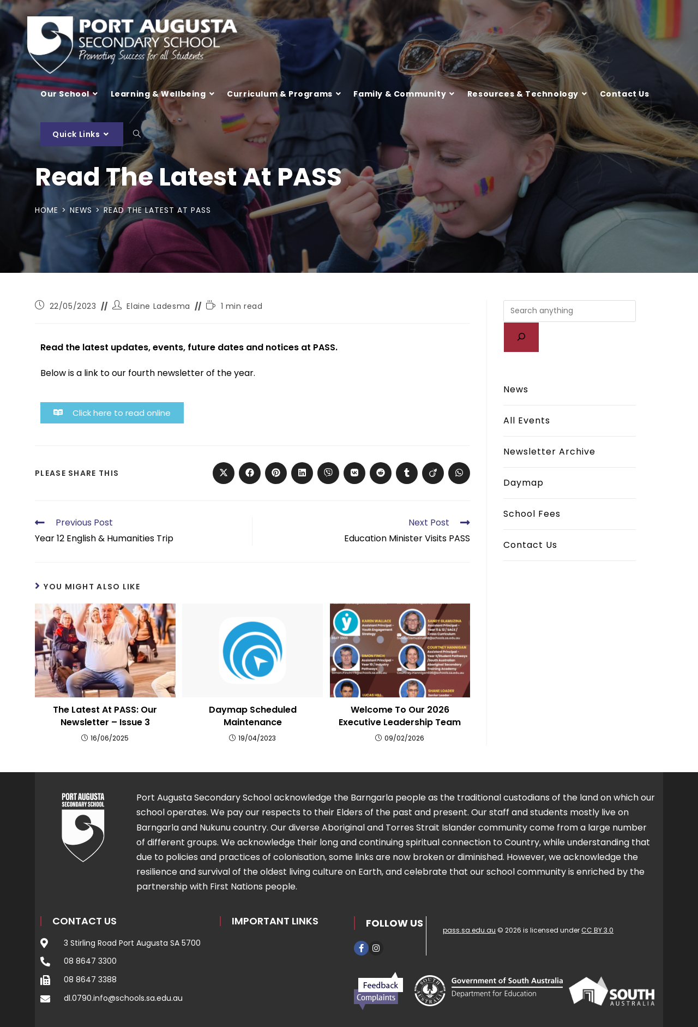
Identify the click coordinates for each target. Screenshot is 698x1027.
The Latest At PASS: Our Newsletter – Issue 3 (105, 716)
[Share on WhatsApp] (459, 473)
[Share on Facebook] (250, 473)
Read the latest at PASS (158, 210)
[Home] (47, 210)
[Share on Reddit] (381, 473)
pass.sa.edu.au (469, 930)
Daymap (523, 482)
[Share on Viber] (328, 473)
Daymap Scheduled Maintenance (253, 716)
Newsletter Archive (549, 451)
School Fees (532, 513)
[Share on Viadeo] (433, 473)
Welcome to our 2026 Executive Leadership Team (400, 716)
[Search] (521, 337)
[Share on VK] (354, 473)
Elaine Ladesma (158, 306)
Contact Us (530, 545)
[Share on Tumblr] (407, 473)
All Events (526, 420)
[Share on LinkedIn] (302, 473)
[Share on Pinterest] (276, 473)
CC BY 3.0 (597, 930)
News (515, 389)
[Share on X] (223, 473)
